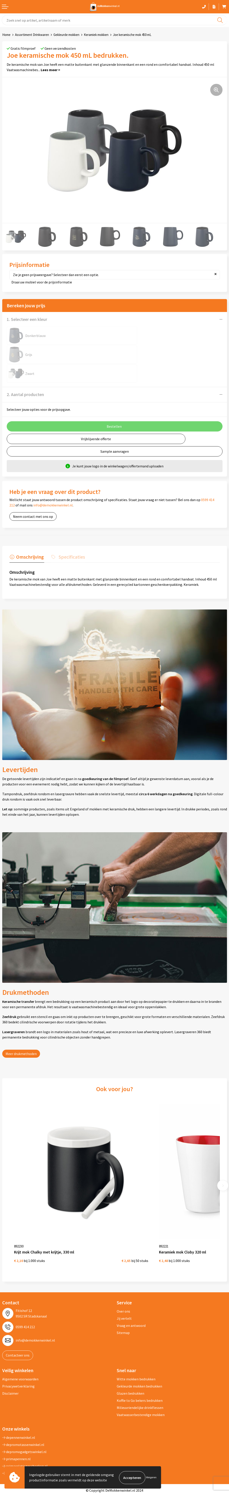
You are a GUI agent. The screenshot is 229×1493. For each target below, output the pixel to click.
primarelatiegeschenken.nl (25, 1438)
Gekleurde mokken (66, 35)
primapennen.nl (16, 1431)
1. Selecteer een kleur (27, 319)
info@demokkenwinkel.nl (53, 486)
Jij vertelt (124, 1291)
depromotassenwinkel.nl (23, 1417)
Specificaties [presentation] (70, 537)
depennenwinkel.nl (18, 1410)
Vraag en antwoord (131, 1298)
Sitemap (123, 1305)
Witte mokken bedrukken (136, 1351)
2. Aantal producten (25, 375)
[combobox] (114, 20)
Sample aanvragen (114, 432)
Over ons (123, 1283)
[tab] (26, 538)
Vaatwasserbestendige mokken (141, 1387)
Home (6, 35)
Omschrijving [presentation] (29, 537)
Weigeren (151, 1477)
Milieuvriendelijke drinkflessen (140, 1380)
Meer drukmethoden (21, 1034)
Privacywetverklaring (18, 1358)
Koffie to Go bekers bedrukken (140, 1373)
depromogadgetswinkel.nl (24, 1424)
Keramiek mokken (96, 35)
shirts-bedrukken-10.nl (21, 1445)
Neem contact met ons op (33, 497)
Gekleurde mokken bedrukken (139, 1358)
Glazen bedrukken (130, 1365)
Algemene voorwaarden (20, 1351)
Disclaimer (10, 1365)
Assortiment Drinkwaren (32, 35)
